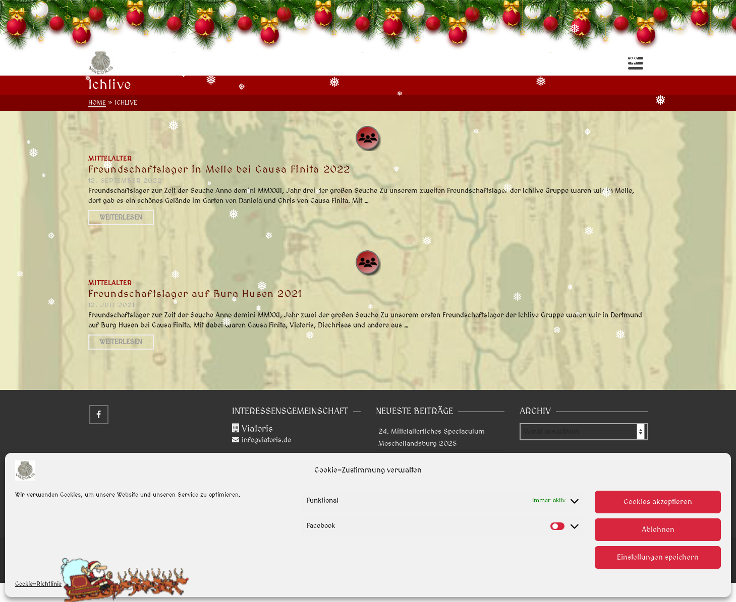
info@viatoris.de (261, 440)
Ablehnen (658, 529)
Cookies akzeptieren (658, 502)
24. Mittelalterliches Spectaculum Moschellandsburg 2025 (431, 438)
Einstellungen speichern (658, 557)
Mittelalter (110, 158)
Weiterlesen (120, 218)
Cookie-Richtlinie (38, 584)
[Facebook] (98, 414)
